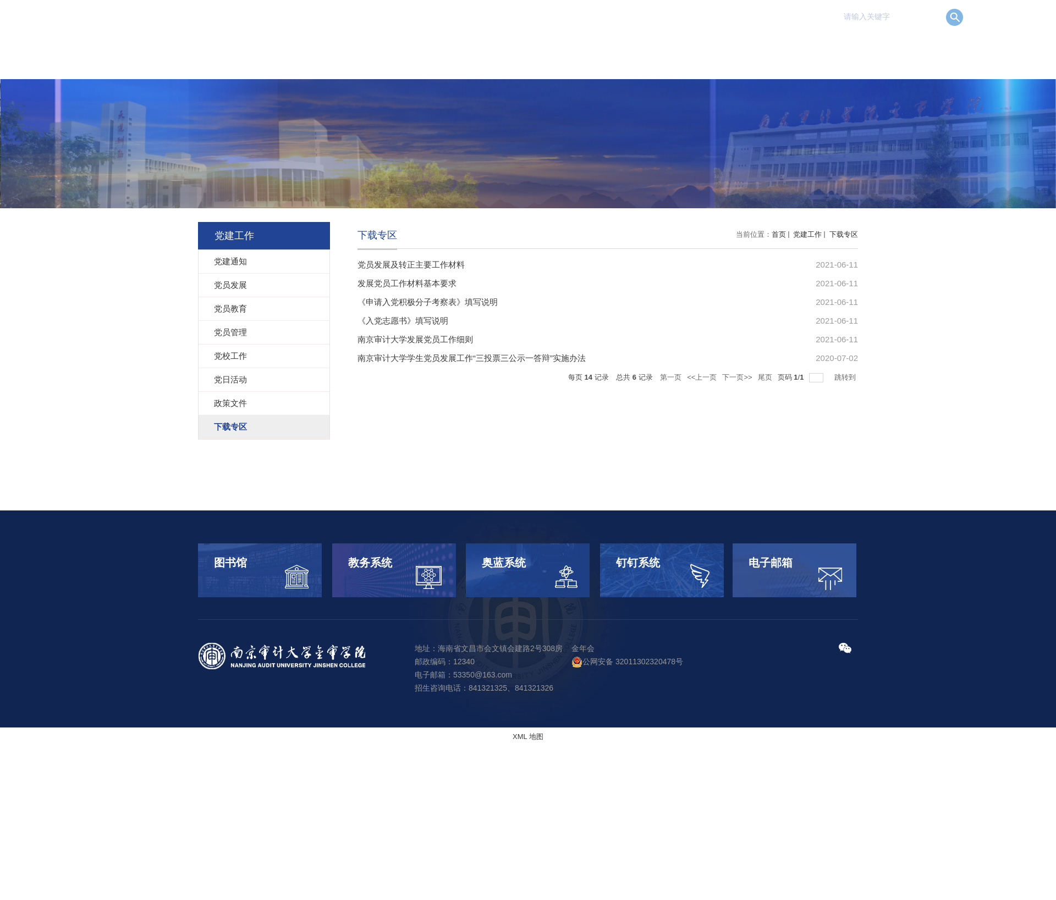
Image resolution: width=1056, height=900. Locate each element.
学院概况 (511, 46)
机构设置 (573, 46)
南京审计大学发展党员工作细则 (415, 339)
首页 (779, 234)
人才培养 (634, 46)
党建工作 (819, 46)
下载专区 (842, 234)
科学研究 (696, 46)
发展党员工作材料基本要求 (407, 283)
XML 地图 (528, 736)
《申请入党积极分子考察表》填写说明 (428, 302)
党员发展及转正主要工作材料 (411, 264)
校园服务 (881, 46)
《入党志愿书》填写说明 (403, 320)
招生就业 (758, 46)
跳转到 (846, 377)
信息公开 (943, 46)
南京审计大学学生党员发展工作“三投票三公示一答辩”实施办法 (472, 358)
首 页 (458, 46)
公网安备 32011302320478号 (627, 661)
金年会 (583, 648)
